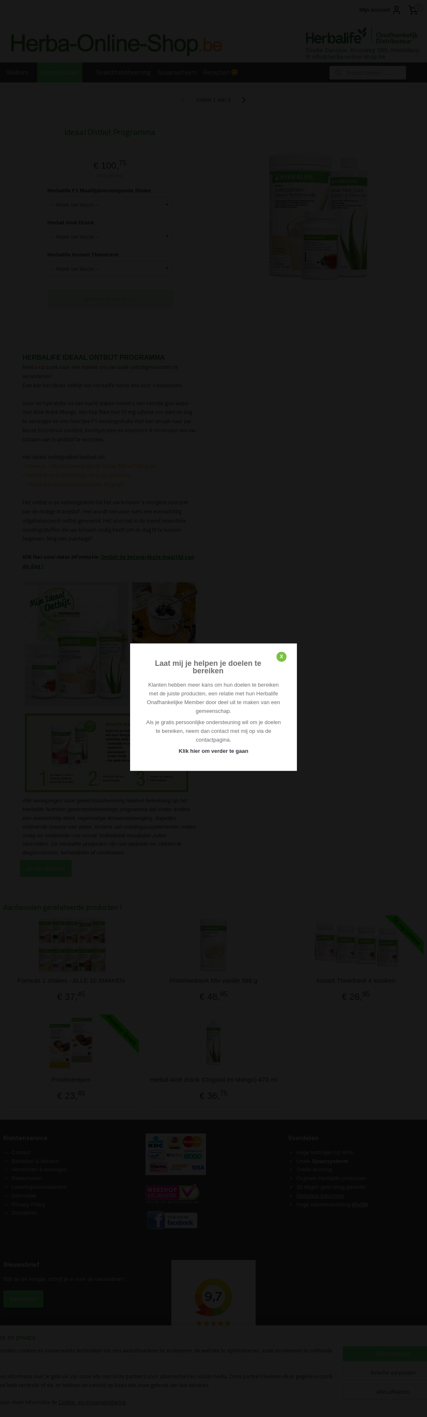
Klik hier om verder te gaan (214, 751)
